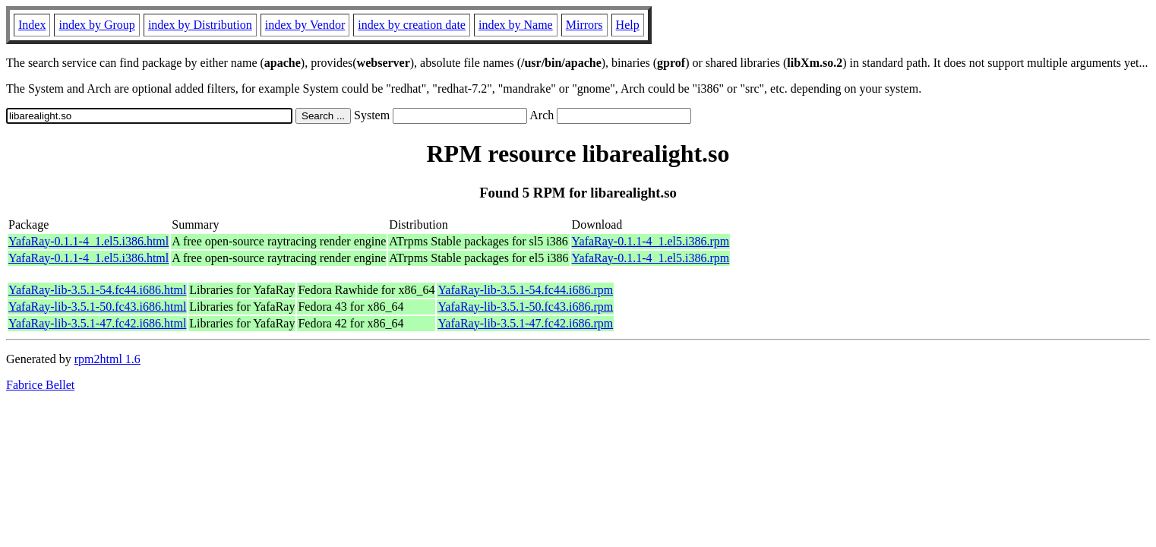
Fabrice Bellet (40, 384)
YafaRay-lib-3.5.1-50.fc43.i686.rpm (525, 306)
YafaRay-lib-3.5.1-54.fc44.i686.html (97, 289)
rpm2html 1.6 (107, 359)
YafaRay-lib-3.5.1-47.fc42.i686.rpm (525, 323)
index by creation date (412, 24)
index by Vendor (305, 24)
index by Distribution (200, 24)
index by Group (96, 24)
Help (628, 24)
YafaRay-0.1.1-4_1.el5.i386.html (88, 241)
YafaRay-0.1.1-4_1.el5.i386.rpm (651, 241)
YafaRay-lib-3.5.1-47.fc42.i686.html (97, 323)
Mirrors (584, 24)
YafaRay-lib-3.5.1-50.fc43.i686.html (97, 306)
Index (32, 24)
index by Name (516, 24)
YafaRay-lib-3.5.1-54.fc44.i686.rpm (525, 289)
